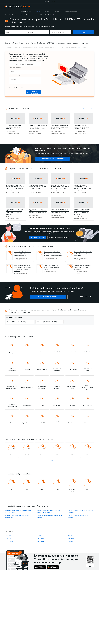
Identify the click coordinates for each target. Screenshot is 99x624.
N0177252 (71, 535)
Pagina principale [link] (9, 14)
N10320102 (8, 535)
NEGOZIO (46, 1)
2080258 (70, 541)
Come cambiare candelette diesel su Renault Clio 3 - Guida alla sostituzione (52, 267)
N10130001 (8, 538)
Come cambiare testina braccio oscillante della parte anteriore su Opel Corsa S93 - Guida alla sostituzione (22, 268)
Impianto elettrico (25, 14)
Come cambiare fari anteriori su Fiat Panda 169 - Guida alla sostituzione (82, 267)
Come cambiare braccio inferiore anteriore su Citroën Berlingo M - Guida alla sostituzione (22, 253)
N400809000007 (9, 541)
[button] (56, 11)
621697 (39, 535)
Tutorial (17, 14)
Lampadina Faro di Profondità (39, 14)
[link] (26, 11)
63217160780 (40, 541)
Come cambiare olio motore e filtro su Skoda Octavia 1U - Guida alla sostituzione (83, 253)
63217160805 (40, 538)
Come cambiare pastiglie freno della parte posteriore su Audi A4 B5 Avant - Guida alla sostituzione (53, 253)
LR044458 (71, 538)
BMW (49, 14)
